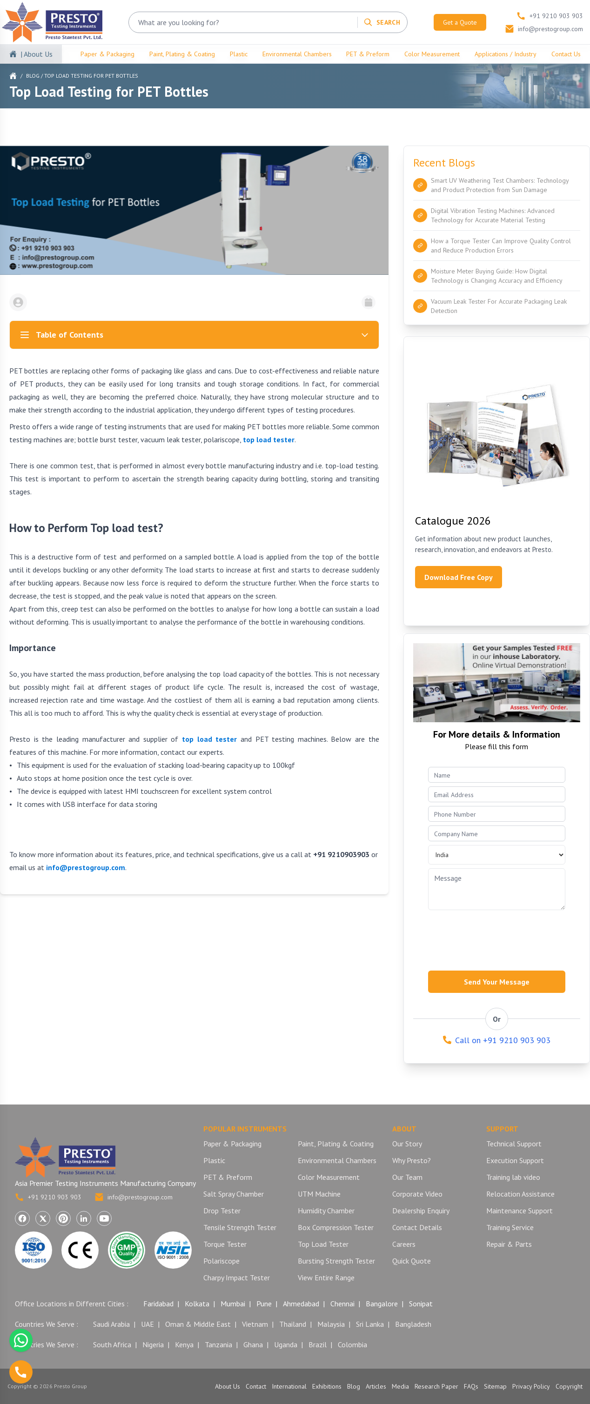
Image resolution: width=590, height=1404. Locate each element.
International (289, 1386)
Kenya (184, 1344)
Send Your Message (497, 981)
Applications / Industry (505, 54)
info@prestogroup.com (133, 1197)
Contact (256, 1386)
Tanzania (218, 1344)
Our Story (407, 1143)
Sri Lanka (370, 1324)
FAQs (471, 1386)
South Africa (112, 1344)
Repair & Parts (509, 1244)
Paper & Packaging (107, 54)
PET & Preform (367, 54)
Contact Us (566, 54)
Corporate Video (417, 1193)
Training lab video (513, 1177)
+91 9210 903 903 (48, 1197)
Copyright (569, 1386)
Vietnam (255, 1324)
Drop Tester (222, 1210)
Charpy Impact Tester (236, 1277)
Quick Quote (411, 1260)
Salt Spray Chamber (233, 1193)
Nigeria (153, 1344)
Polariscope (221, 1260)
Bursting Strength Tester (336, 1260)
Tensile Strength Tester (239, 1227)
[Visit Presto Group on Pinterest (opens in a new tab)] (63, 1218)
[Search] (381, 22)
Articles (376, 1386)
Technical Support (514, 1143)
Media (400, 1386)
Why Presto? (411, 1160)
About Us (227, 1386)
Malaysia (331, 1324)
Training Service (510, 1227)
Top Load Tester (323, 1244)
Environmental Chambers (297, 54)
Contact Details (417, 1227)
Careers (404, 1244)
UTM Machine (319, 1193)
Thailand (292, 1324)
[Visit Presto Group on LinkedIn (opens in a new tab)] (83, 1218)
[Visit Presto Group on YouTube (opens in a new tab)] (104, 1218)
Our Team (407, 1177)
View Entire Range (326, 1277)
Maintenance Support (519, 1210)
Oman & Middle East (198, 1324)
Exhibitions (327, 1386)
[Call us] (21, 1372)
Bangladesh (413, 1324)
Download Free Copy (458, 577)
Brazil (317, 1344)
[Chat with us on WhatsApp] (21, 1340)
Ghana (253, 1344)
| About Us (36, 54)
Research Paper (436, 1386)
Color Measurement (432, 54)
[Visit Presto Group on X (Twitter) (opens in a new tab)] (42, 1218)
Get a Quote (460, 22)
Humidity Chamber (326, 1210)
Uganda (285, 1344)
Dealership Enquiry (420, 1210)
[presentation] (499, 937)
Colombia (352, 1344)
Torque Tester (225, 1244)
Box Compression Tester (336, 1227)
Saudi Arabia (111, 1324)
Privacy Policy (531, 1386)
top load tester (269, 439)
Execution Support (515, 1160)
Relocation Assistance (520, 1193)
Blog (33, 75)
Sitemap (495, 1386)
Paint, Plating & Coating (182, 54)
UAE (147, 1324)
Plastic (239, 54)
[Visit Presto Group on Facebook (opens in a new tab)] (22, 1218)
